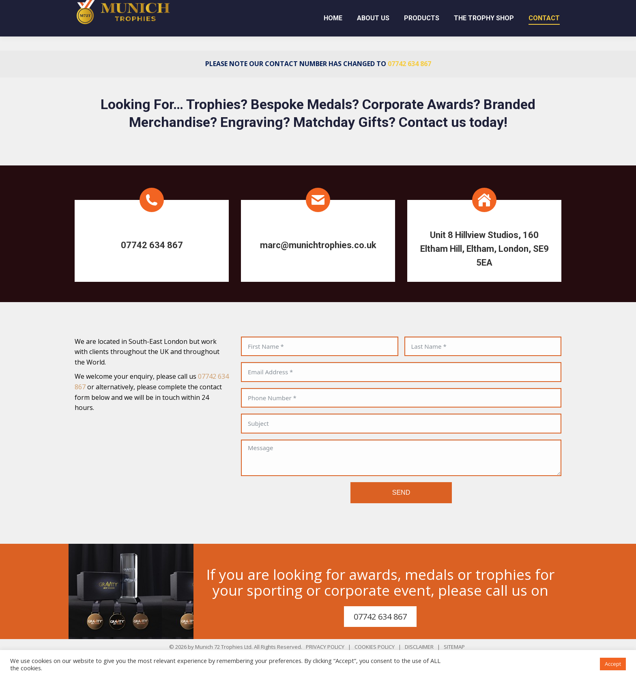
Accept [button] (613, 663)
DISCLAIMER (419, 646)
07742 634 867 (396, 7)
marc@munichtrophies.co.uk (508, 7)
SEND (401, 492)
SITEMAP (454, 646)
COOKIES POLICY (375, 646)
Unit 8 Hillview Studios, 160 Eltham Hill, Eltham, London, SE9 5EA (484, 249)
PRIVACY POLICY (325, 646)
